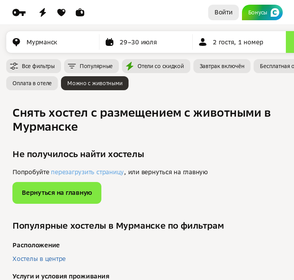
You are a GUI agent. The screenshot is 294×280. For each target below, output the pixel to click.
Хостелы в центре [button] (39, 258)
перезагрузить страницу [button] (87, 172)
